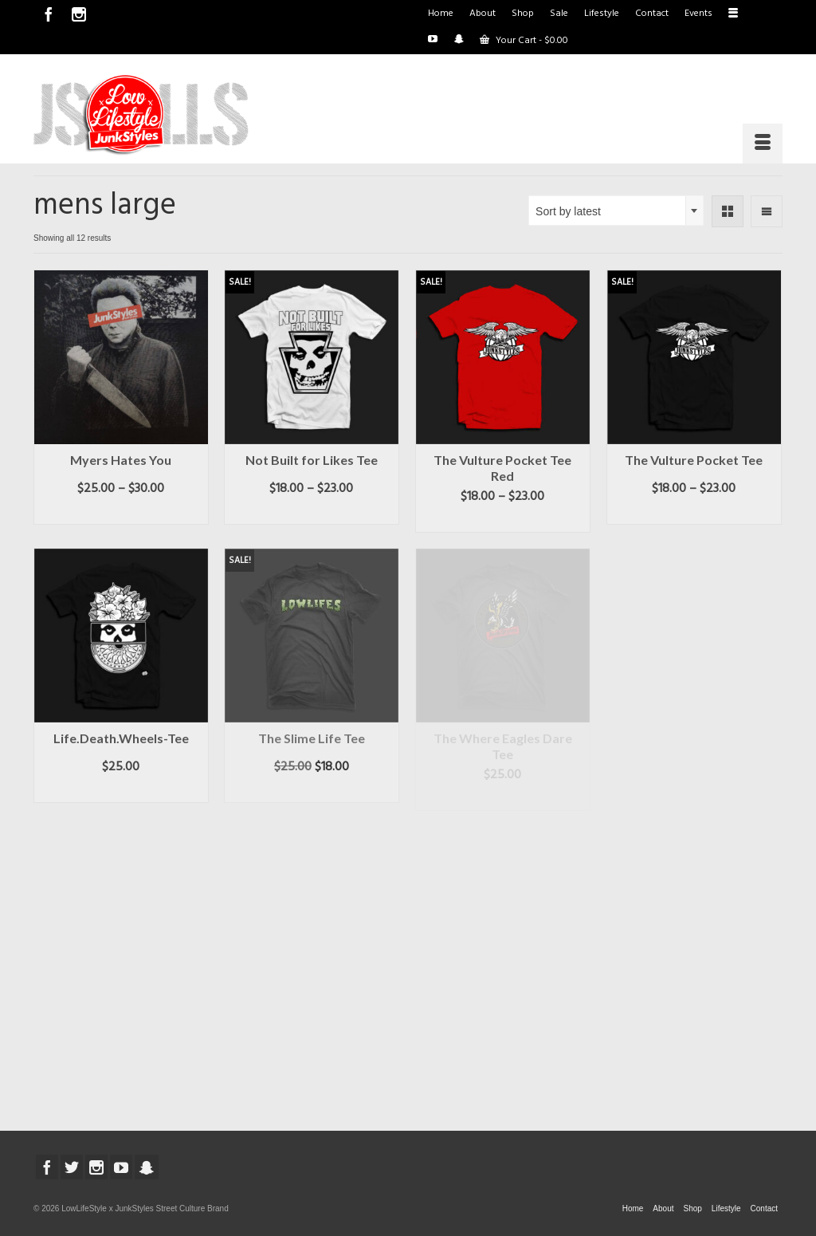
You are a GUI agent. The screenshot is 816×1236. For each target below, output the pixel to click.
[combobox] (616, 210)
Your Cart (524, 41)
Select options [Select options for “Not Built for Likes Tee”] (311, 512)
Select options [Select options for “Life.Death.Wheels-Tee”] (121, 791)
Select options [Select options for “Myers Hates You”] (121, 512)
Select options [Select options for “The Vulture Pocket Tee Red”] (502, 520)
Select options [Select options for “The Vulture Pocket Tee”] (694, 512)
